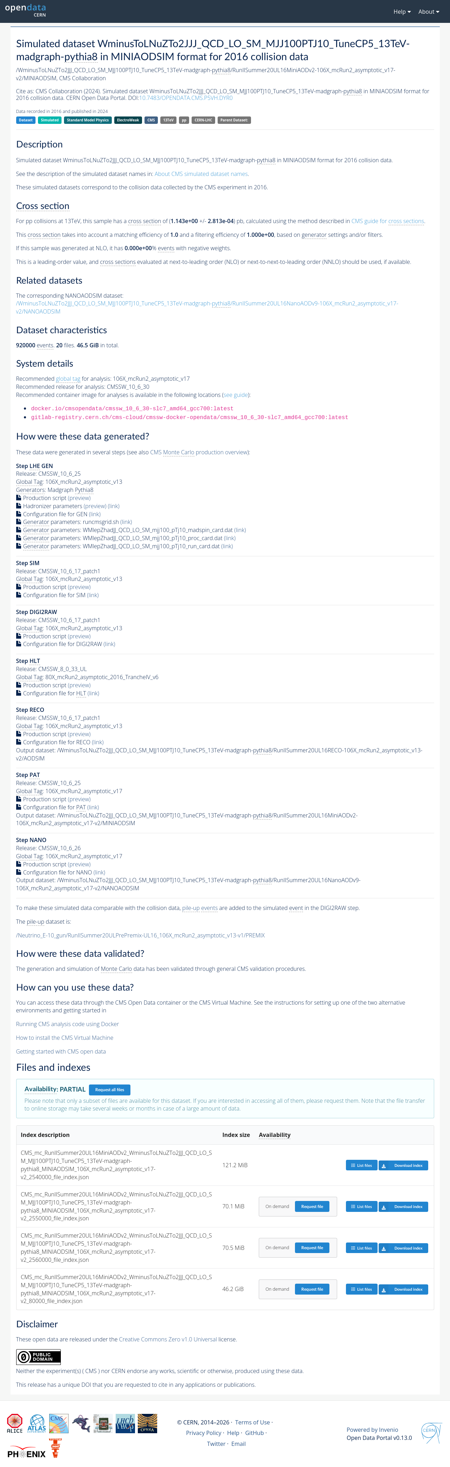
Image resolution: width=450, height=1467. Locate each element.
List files (361, 1165)
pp (184, 120)
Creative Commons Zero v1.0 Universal (168, 1339)
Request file (312, 1206)
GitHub (254, 1433)
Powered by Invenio (372, 1430)
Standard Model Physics (88, 120)
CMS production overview (198, 452)
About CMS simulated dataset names (201, 174)
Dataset (26, 120)
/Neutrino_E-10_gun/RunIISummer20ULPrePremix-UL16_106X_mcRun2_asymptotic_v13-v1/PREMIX (140, 935)
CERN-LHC (203, 120)
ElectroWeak (128, 120)
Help (233, 1433)
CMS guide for (388, 221)
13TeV (168, 120)
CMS (151, 120)
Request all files (109, 1090)
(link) (114, 506)
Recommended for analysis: (63, 379)
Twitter (216, 1444)
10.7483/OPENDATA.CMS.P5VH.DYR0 (186, 98)
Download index (401, 1165)
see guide (236, 395)
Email (238, 1444)
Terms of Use (252, 1422)
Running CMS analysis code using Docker (67, 1024)
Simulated (50, 120)
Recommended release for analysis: (60, 387)
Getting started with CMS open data (61, 1051)
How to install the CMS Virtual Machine (65, 1038)
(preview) (79, 498)
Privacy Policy (203, 1433)
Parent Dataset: (234, 120)
